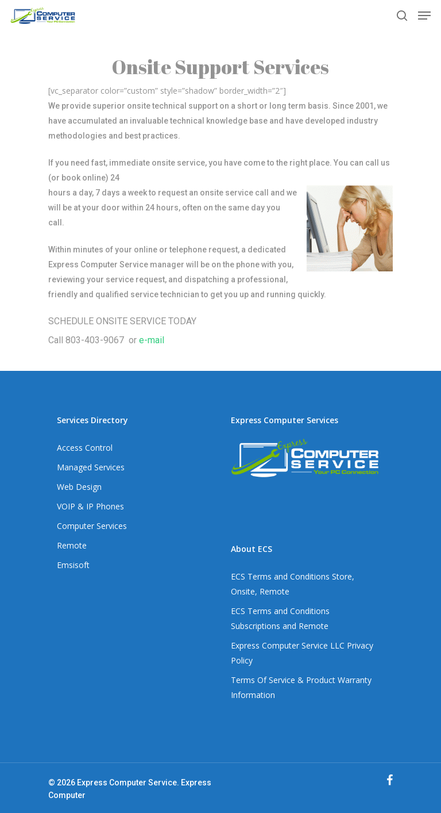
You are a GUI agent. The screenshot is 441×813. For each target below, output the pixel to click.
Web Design (79, 486)
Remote (72, 545)
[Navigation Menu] (424, 15)
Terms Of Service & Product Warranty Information (301, 687)
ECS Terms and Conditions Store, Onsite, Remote (292, 584)
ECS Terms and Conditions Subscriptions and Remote (280, 618)
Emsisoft (73, 564)
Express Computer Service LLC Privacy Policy (302, 653)
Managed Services (91, 467)
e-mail (151, 340)
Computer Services (92, 525)
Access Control (85, 447)
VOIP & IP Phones (90, 506)
